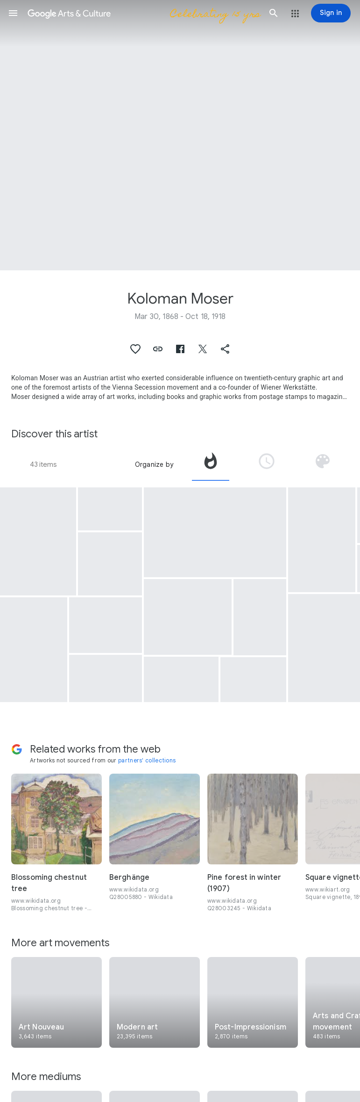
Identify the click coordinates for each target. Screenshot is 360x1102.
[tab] (210, 464)
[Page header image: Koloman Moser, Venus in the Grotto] (180, 135)
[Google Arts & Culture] (143, 13)
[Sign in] (331, 13)
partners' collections (147, 760)
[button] (13, 13)
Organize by (154, 464)
